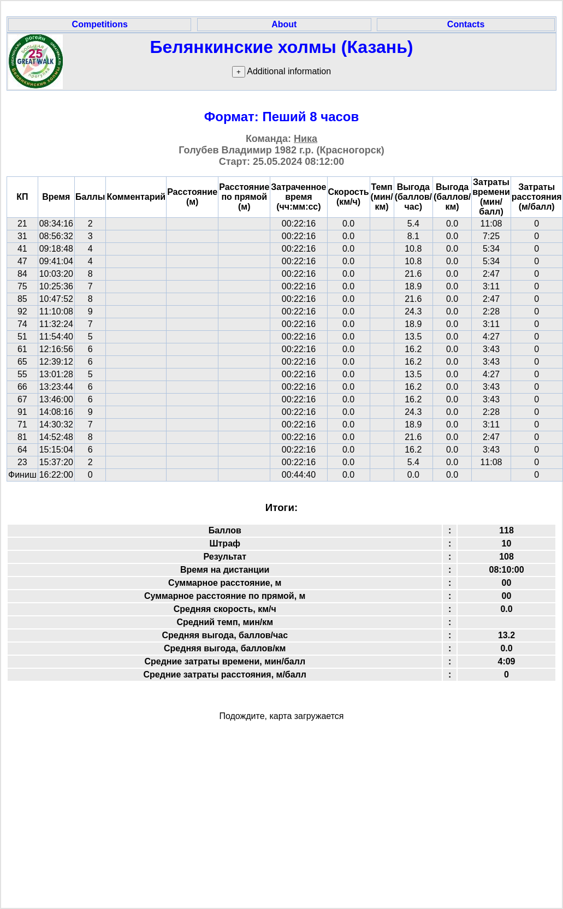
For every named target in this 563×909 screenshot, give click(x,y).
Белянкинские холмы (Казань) (281, 47)
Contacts (465, 24)
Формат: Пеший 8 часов (281, 116)
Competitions (100, 24)
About (284, 24)
